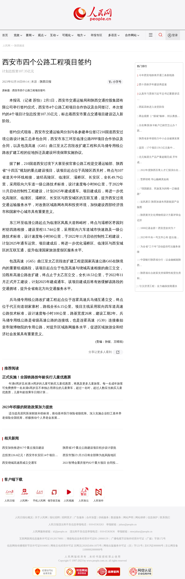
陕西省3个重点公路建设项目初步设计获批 (89, 447)
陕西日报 (45, 81)
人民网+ (24, 494)
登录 (175, 35)
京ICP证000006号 (154, 545)
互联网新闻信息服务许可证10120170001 (41, 538)
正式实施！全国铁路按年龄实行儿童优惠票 (36, 377)
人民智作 (98, 494)
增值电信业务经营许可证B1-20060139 (87, 538)
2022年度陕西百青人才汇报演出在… (160, 170)
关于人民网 (41, 517)
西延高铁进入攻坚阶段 (151, 107)
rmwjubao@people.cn (141, 531)
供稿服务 (104, 517)
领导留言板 (54, 494)
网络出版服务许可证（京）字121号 (123, 545)
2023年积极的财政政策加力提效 (27, 407)
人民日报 (9, 494)
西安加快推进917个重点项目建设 (23, 447)
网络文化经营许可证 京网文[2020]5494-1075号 (76, 545)
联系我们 (165, 517)
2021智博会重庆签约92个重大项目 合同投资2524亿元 (96, 462)
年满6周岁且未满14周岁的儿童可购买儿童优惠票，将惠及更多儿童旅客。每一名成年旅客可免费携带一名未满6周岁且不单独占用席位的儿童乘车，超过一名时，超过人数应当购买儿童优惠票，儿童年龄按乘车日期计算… (62, 388)
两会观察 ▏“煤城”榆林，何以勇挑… (159, 116)
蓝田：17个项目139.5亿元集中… (157, 147)
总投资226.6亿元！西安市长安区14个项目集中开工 (34, 455)
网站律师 (140, 517)
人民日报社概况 (24, 517)
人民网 (6, 45)
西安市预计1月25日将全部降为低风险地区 (89, 455)
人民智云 (83, 494)
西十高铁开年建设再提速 (153, 84)
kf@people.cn (60, 531)
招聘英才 (67, 517)
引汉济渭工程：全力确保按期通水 (158, 286)
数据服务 (116, 517)
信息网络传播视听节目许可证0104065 (28, 545)
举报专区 (96, 35)
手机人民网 (39, 494)
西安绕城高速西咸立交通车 (19, 462)
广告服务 (79, 517)
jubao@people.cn (128, 524)
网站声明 (128, 517)
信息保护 (153, 517)
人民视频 (69, 494)
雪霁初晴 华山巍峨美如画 (154, 179)
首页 (5, 35)
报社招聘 (55, 517)
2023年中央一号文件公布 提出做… (159, 237)
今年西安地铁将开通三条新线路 (156, 75)
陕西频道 (19, 45)
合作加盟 (91, 517)
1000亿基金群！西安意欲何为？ (158, 228)
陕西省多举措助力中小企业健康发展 (159, 138)
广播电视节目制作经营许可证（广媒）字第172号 (138, 538)
